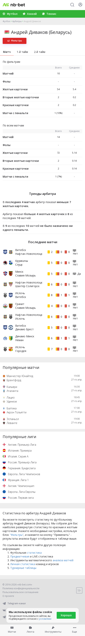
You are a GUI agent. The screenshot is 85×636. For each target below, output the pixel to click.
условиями (45, 618)
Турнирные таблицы (23, 568)
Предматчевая (19, 556)
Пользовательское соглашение (20, 592)
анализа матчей (63, 560)
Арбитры (17, 21)
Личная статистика (22, 564)
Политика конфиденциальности (20, 588)
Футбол (6, 21)
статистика (34, 552)
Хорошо (66, 615)
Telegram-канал (14, 603)
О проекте (8, 596)
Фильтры (14, 40)
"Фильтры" (17, 535)
